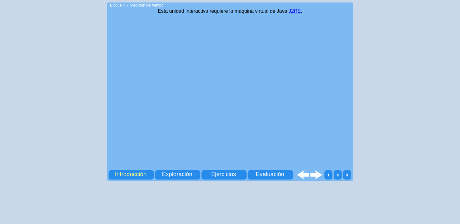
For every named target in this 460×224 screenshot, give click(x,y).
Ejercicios (223, 174)
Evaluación (270, 174)
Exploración (177, 174)
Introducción (131, 174)
